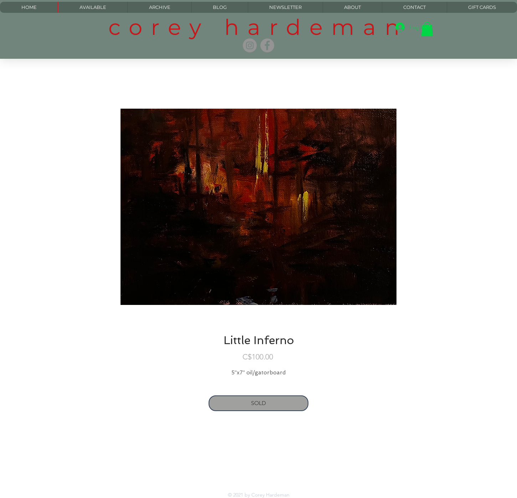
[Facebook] (267, 45)
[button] (427, 29)
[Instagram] (250, 45)
